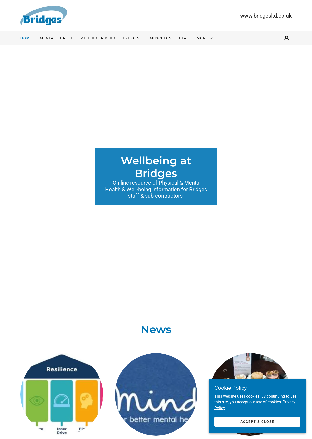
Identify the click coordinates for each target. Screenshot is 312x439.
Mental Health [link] (56, 38)
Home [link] (26, 38)
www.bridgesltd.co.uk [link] (266, 16)
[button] (205, 38)
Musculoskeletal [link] (169, 38)
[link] (43, 15)
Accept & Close (257, 425)
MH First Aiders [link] (97, 38)
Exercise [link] (132, 38)
